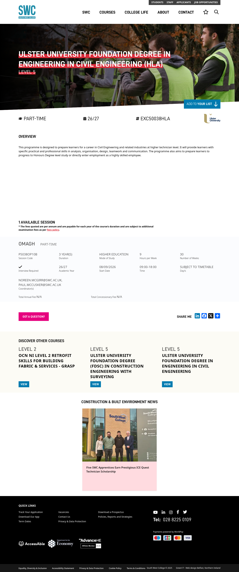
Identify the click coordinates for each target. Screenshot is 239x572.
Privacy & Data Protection (72, 521)
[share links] (217, 315)
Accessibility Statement (63, 568)
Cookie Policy (115, 568)
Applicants (184, 2)
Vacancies (63, 512)
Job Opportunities (206, 2)
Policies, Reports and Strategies (115, 516)
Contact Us (64, 516)
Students (157, 2)
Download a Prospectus (111, 512)
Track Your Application (31, 512)
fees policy (53, 229)
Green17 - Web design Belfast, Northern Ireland (198, 568)
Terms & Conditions (136, 568)
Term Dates (25, 521)
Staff (170, 2)
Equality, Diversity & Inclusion (33, 568)
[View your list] (206, 12)
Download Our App (29, 516)
